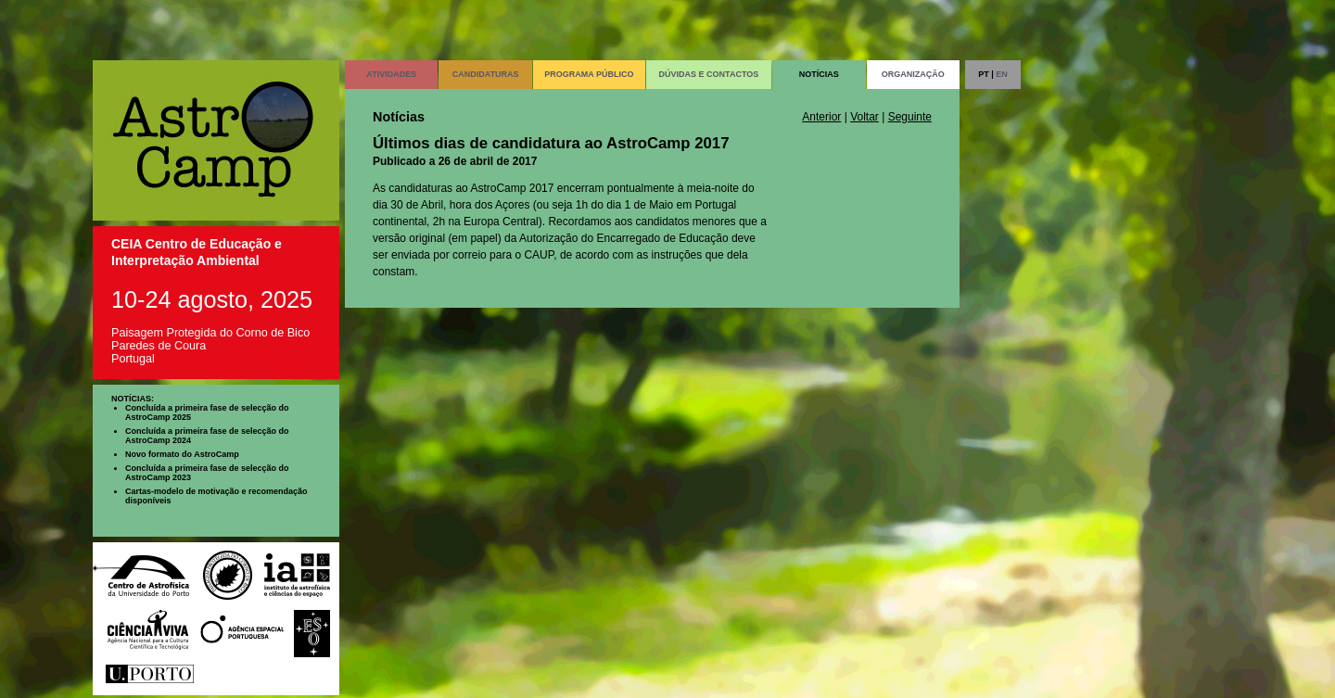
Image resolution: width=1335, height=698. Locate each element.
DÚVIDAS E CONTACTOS (709, 74)
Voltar (864, 116)
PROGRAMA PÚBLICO (588, 74)
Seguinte (910, 116)
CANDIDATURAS (485, 74)
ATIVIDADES (391, 74)
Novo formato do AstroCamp (182, 454)
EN (1002, 74)
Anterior (821, 116)
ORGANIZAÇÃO (913, 74)
